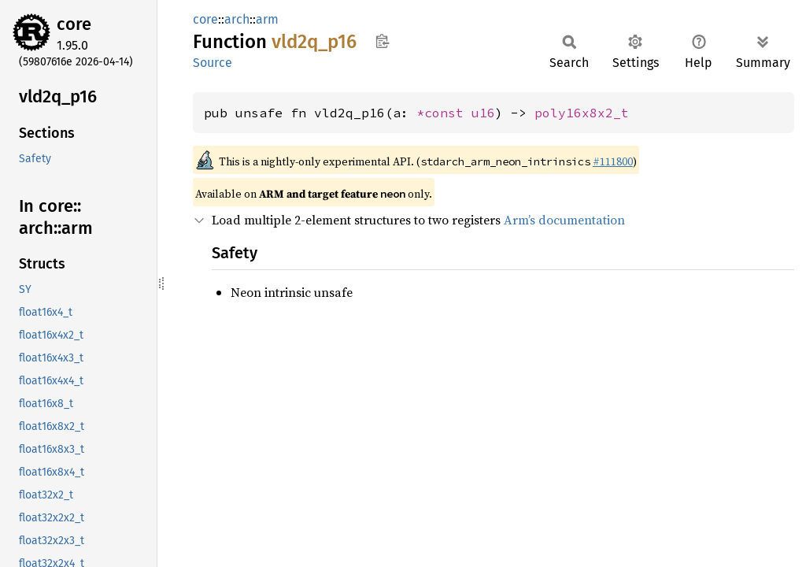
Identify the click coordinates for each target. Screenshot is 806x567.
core (74, 24)
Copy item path (382, 41)
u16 (483, 112)
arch (237, 19)
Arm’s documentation (564, 219)
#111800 (613, 161)
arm (267, 19)
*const (443, 112)
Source (212, 62)
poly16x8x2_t (581, 112)
